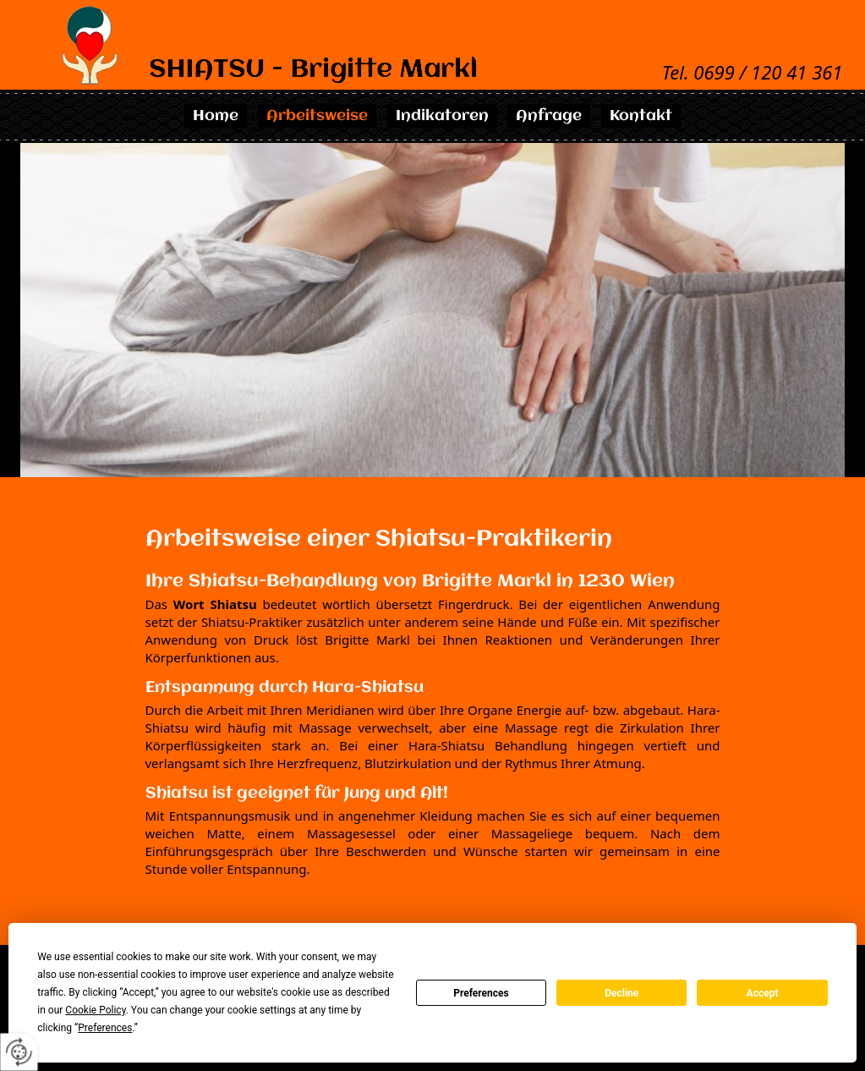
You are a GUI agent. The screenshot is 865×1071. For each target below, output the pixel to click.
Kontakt (641, 116)
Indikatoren (442, 116)
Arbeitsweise (317, 116)
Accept (763, 993)
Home (215, 116)
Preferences (481, 993)
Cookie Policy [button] (95, 1010)
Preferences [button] (105, 1028)
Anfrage (549, 116)
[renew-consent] (19, 1052)
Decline (621, 993)
